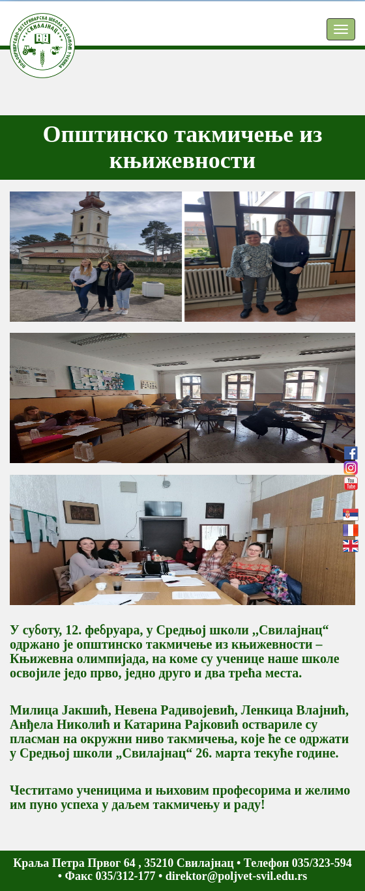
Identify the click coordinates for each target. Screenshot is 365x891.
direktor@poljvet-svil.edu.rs (236, 876)
